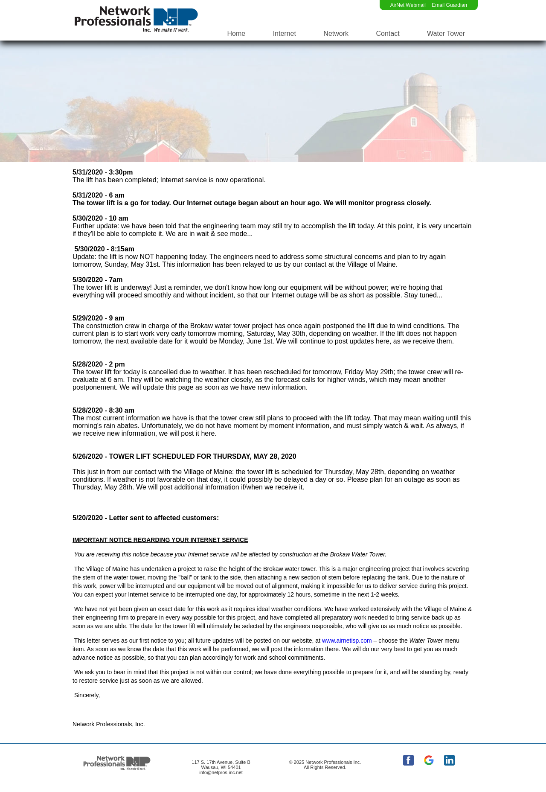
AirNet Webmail (408, 5)
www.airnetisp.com (347, 640)
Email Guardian (449, 5)
